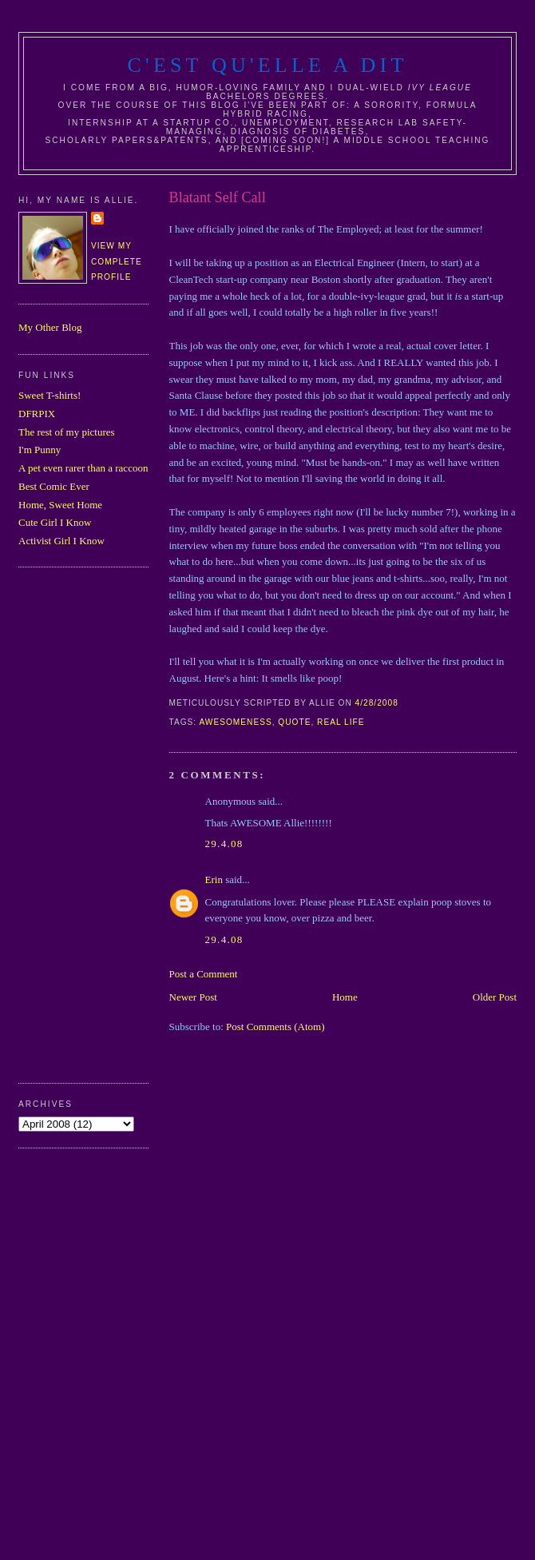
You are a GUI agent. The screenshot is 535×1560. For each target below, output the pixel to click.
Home (345, 997)
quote (294, 722)
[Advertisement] (82, 823)
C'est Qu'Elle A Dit (267, 65)
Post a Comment (203, 974)
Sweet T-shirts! (49, 395)
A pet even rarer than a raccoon (83, 468)
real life (340, 722)
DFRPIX (36, 414)
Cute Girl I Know (54, 522)
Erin (214, 879)
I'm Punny (39, 450)
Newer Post (193, 997)
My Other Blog (49, 327)
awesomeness (235, 722)
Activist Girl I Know (61, 541)
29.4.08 (224, 844)
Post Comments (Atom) (275, 1027)
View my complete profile (116, 261)
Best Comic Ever (53, 486)
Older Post (495, 997)
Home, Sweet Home (60, 505)
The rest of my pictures (66, 432)
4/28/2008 (376, 702)
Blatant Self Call (217, 197)
